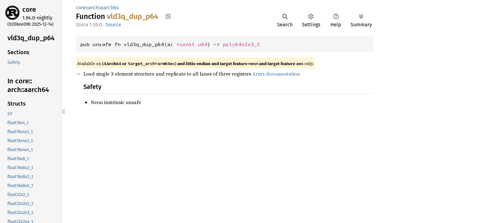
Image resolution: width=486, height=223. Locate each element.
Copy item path (168, 16)
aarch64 (110, 8)
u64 (202, 44)
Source (113, 25)
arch (93, 8)
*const (187, 44)
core (29, 9)
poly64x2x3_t (241, 44)
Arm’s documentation (276, 73)
